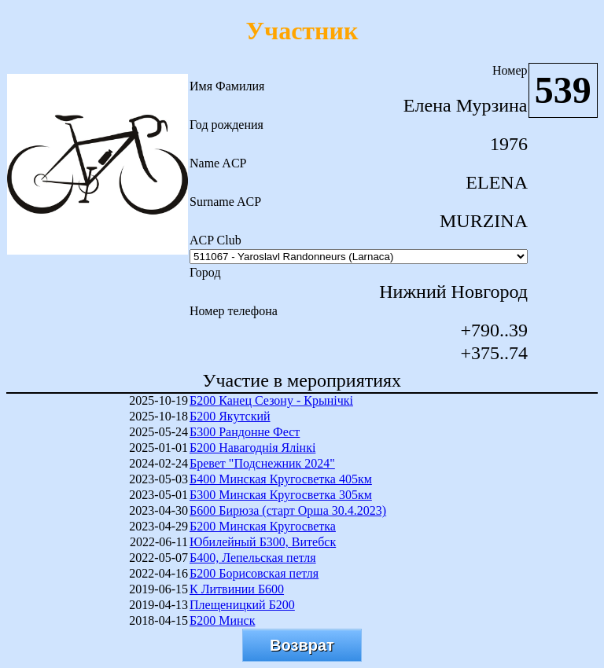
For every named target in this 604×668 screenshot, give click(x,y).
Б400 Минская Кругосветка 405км (281, 479)
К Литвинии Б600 (237, 589)
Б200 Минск (222, 620)
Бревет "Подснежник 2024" (262, 463)
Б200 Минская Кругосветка (263, 526)
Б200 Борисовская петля (254, 573)
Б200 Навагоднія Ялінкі (252, 447)
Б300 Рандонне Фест (245, 432)
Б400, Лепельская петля (253, 557)
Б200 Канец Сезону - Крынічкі (271, 400)
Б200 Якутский (230, 416)
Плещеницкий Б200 (242, 604)
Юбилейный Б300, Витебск (263, 542)
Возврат (302, 645)
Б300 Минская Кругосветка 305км (281, 494)
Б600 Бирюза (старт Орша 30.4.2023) (288, 510)
